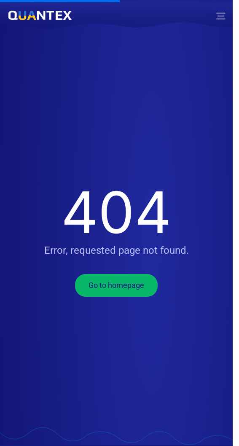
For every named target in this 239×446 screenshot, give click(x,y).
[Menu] (220, 16)
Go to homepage (116, 285)
